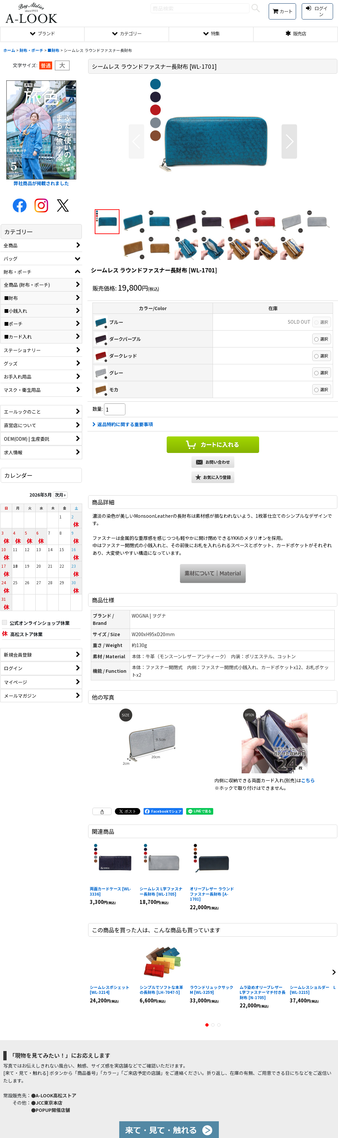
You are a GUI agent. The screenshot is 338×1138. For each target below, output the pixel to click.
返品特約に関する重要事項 (122, 424)
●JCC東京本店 (46, 1102)
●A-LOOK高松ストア (53, 1095)
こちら (308, 780)
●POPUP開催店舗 (50, 1110)
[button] (136, 141)
